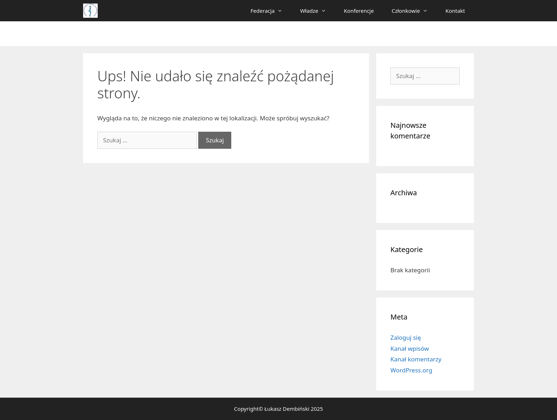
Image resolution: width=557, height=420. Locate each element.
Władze (317, 10)
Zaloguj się (405, 337)
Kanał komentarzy (416, 359)
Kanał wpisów (409, 348)
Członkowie (414, 10)
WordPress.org (411, 370)
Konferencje (359, 10)
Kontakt (455, 10)
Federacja (270, 10)
